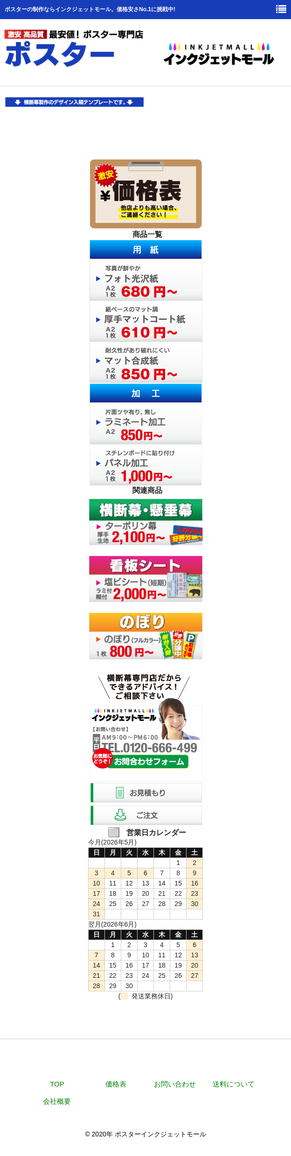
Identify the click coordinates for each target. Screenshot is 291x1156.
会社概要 (57, 1101)
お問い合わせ (175, 1084)
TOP (57, 1084)
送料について (234, 1084)
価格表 (115, 1084)
